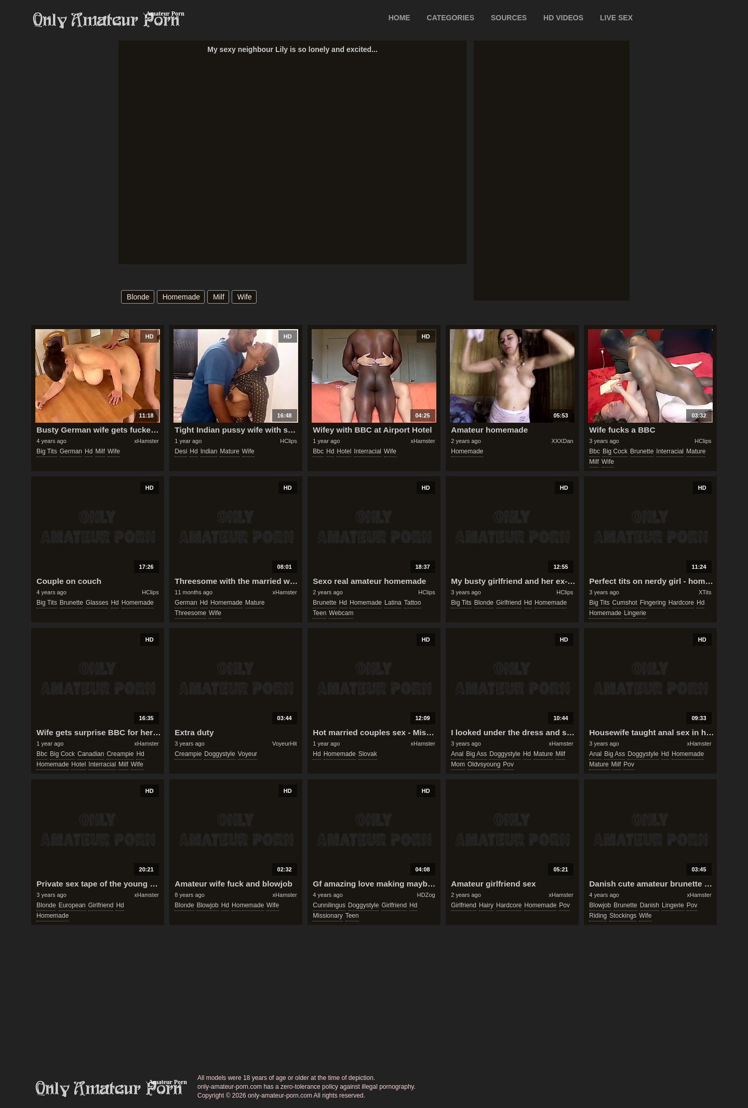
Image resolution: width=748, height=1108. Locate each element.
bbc (318, 451)
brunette (641, 451)
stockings (622, 915)
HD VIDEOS (563, 18)
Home (399, 18)
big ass (476, 754)
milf (218, 297)
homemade (181, 297)
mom (458, 764)
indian (209, 451)
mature (229, 451)
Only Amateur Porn (106, 20)
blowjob (208, 905)
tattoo (412, 602)
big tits (46, 451)
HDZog (426, 895)
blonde (138, 297)
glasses (97, 602)
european (72, 905)
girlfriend (509, 602)
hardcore (681, 602)
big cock (615, 451)
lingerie (635, 613)
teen (319, 613)
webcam (341, 613)
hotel (344, 451)
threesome (190, 613)
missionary (327, 915)
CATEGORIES (451, 18)
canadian (90, 754)
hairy (486, 905)
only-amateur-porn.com (109, 1089)
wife (244, 297)
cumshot (624, 602)
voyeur (247, 754)
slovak (367, 754)
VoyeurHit (284, 743)
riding (598, 915)
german (71, 451)
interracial (367, 451)
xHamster (147, 441)
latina (393, 602)
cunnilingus (329, 905)
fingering (653, 602)
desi (181, 451)
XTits (705, 592)
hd (88, 451)
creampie (119, 754)
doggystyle (219, 754)
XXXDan (562, 441)
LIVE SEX (616, 18)
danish (649, 905)
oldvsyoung (484, 764)
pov (508, 764)
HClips (288, 441)
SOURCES (509, 18)
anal (457, 754)
